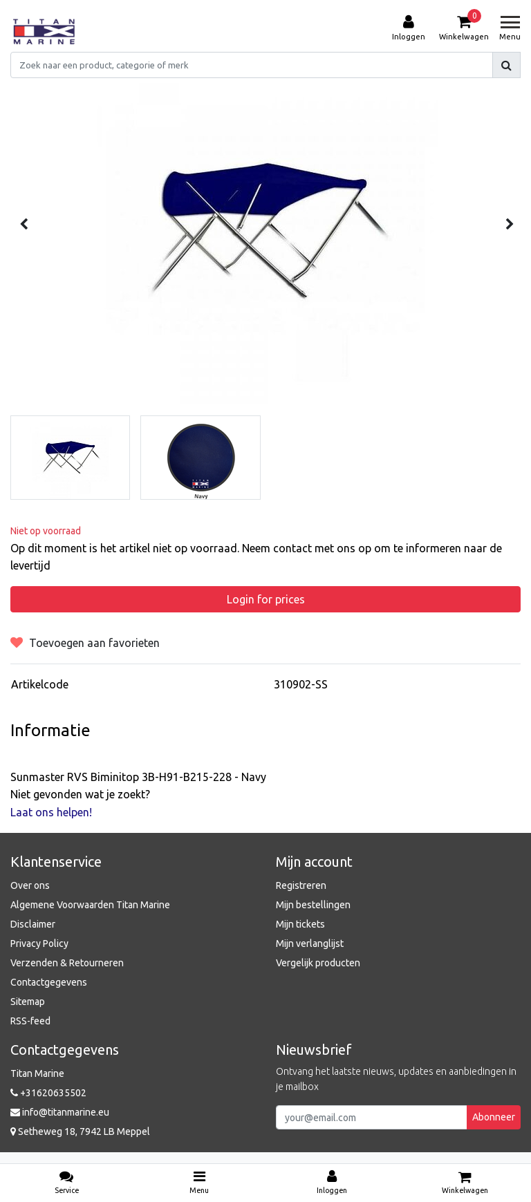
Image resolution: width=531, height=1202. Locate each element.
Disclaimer (32, 924)
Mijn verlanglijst (310, 943)
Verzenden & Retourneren (67, 962)
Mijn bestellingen (313, 904)
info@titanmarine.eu (59, 1112)
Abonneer (493, 1117)
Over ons (30, 885)
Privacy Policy (39, 943)
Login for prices (266, 599)
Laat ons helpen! (51, 812)
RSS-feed (30, 1020)
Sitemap (27, 1001)
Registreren (301, 885)
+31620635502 (48, 1092)
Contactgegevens (48, 982)
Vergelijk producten (318, 962)
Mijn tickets (300, 924)
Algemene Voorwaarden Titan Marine (90, 904)
